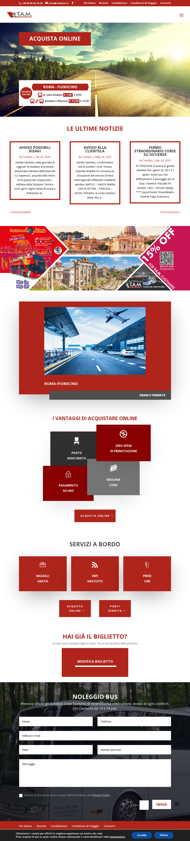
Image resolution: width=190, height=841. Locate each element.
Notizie (103, 3)
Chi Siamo (90, 3)
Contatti (165, 3)
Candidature (119, 3)
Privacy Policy (101, 795)
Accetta (142, 835)
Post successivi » (170, 212)
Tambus (28, 157)
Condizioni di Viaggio (143, 3)
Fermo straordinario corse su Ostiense (155, 151)
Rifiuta (164, 835)
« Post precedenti (20, 212)
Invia (161, 804)
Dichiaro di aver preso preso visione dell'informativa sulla (64, 795)
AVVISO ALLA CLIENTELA (95, 149)
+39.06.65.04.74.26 (32, 3)
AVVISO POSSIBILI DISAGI (34, 149)
